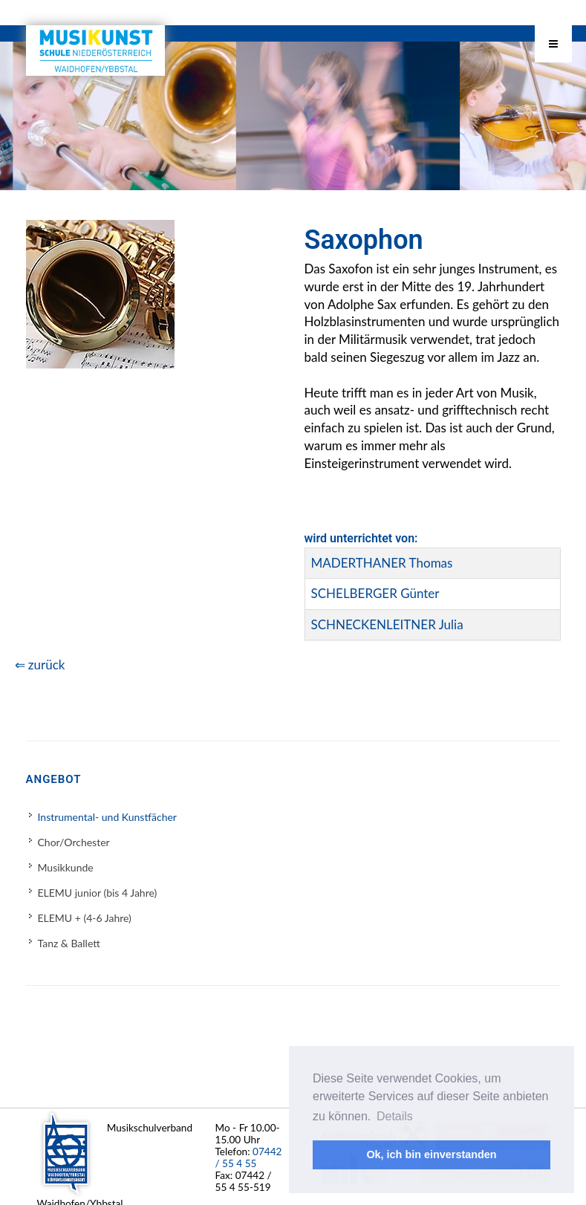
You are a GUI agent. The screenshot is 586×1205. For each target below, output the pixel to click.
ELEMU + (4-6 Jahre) (84, 918)
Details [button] (395, 1116)
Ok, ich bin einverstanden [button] (431, 1154)
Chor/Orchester (74, 842)
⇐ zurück (40, 664)
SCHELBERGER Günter (375, 593)
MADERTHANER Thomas (382, 563)
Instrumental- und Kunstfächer (107, 817)
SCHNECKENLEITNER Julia (387, 624)
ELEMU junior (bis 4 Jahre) (97, 892)
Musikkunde (66, 867)
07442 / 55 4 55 (248, 1157)
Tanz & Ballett (69, 943)
